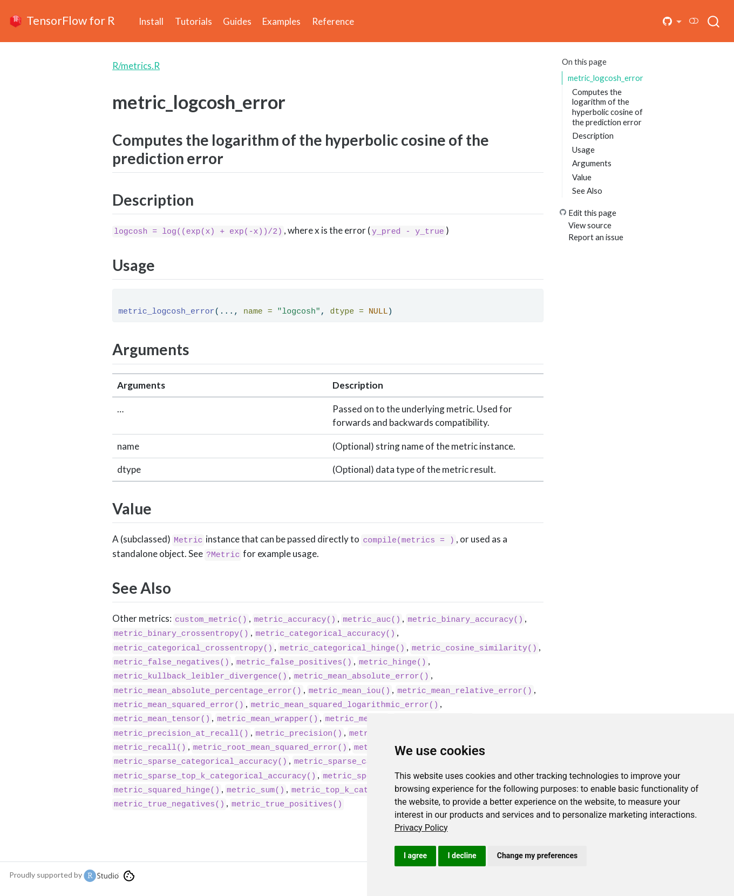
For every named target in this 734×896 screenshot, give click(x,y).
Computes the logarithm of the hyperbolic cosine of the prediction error (607, 107)
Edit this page (592, 213)
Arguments (591, 163)
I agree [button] (415, 855)
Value (582, 177)
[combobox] (714, 21)
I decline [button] (461, 855)
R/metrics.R (136, 65)
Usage (583, 149)
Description (593, 135)
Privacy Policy (421, 828)
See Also (587, 190)
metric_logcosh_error (605, 78)
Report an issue (595, 237)
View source (589, 225)
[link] (421, 828)
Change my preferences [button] (537, 855)
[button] (672, 21)
